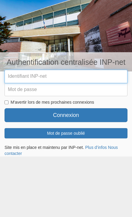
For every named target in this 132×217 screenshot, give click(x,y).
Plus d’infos (96, 147)
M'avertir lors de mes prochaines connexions (49, 102)
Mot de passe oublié (66, 133)
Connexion (66, 115)
